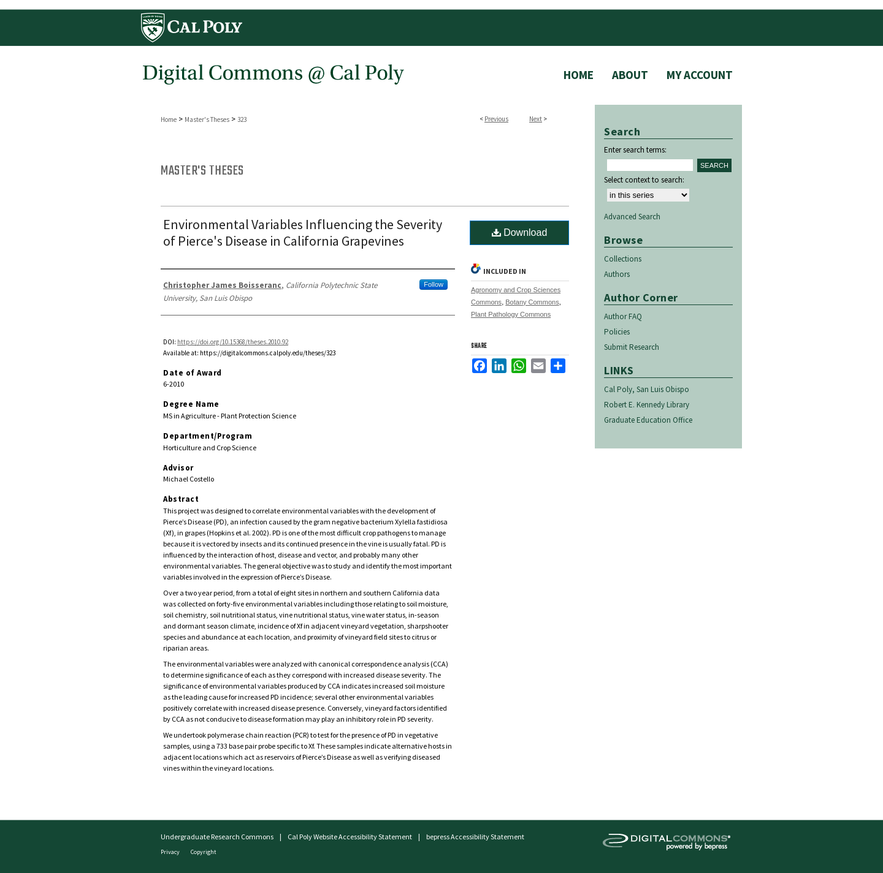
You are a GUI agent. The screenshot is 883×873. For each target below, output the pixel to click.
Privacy (171, 852)
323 (242, 119)
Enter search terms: (635, 150)
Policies (617, 332)
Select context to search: (644, 180)
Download (520, 232)
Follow (433, 284)
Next (535, 119)
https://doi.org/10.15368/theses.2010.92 (232, 342)
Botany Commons (532, 302)
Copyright (203, 852)
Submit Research (631, 347)
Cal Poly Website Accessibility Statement (350, 836)
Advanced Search (632, 216)
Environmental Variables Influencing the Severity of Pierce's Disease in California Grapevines (302, 232)
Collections (622, 259)
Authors (617, 274)
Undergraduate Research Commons (217, 836)
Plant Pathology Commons (511, 314)
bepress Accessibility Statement (475, 836)
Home (169, 119)
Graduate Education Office (648, 420)
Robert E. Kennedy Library (646, 404)
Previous (496, 119)
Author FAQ (623, 316)
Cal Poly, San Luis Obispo (646, 389)
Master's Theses (207, 119)
